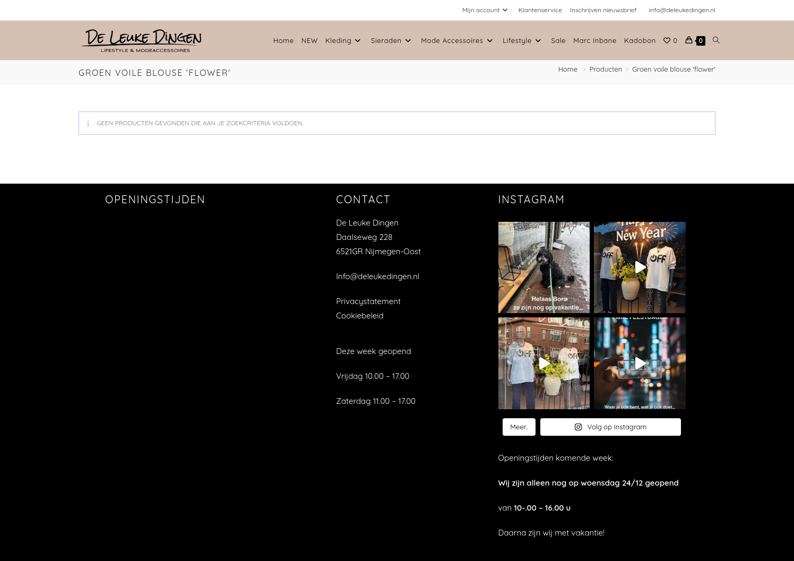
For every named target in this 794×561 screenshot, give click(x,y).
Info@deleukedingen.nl (377, 276)
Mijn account (486, 10)
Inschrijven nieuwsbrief (603, 10)
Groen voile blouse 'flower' (673, 69)
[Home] (569, 69)
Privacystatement (368, 301)
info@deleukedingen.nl (682, 10)
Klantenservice (540, 10)
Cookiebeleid (359, 315)
